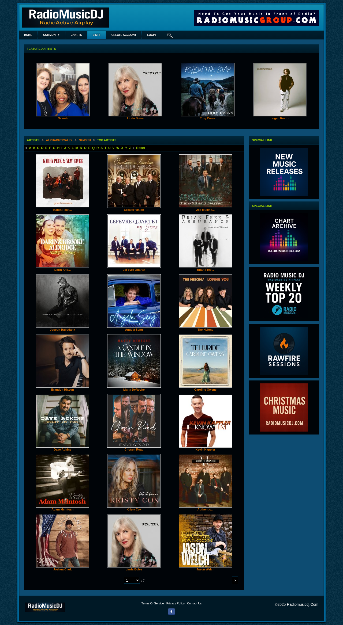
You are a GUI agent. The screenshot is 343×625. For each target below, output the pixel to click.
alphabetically (59, 140)
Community (51, 34)
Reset (140, 148)
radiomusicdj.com (302, 604)
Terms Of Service (152, 603)
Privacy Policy (175, 603)
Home (28, 34)
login (151, 34)
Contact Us (194, 603)
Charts (76, 34)
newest (85, 140)
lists (96, 34)
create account (123, 34)
